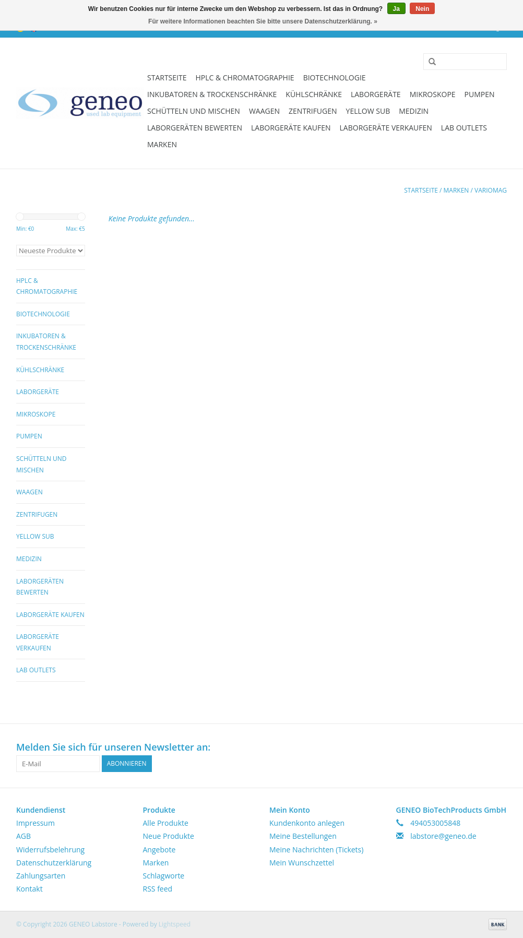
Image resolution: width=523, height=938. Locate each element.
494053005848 (435, 823)
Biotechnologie (334, 77)
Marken (162, 144)
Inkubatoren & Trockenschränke (212, 94)
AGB (23, 836)
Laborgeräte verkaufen (386, 128)
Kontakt (29, 889)
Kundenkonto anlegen (306, 823)
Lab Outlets (464, 128)
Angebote (159, 849)
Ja (396, 9)
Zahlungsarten (40, 876)
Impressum (35, 823)
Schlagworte (164, 876)
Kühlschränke (314, 94)
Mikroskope (433, 94)
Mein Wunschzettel (301, 863)
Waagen (264, 111)
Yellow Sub (368, 111)
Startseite (166, 77)
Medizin (414, 111)
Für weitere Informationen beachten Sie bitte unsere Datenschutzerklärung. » (262, 21)
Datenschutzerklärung (53, 863)
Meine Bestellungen (303, 836)
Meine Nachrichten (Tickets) (316, 849)
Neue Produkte (168, 836)
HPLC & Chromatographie (244, 77)
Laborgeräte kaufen (291, 128)
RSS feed (158, 889)
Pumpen (480, 94)
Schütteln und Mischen (193, 111)
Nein (422, 9)
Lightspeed (175, 924)
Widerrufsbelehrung (50, 849)
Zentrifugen (313, 111)
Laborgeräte (376, 94)
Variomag (490, 190)
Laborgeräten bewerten (194, 128)
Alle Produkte (165, 823)
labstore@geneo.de (443, 836)
